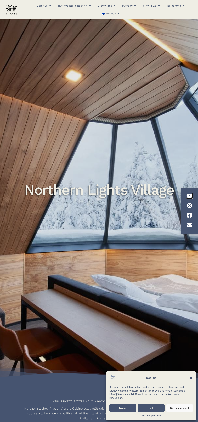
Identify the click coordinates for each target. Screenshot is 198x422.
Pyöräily (129, 6)
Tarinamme (175, 6)
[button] (191, 378)
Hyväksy (123, 408)
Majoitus (43, 6)
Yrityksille (151, 6)
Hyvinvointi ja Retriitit (74, 6)
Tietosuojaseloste (151, 415)
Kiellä (151, 408)
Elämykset (106, 6)
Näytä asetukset (179, 408)
